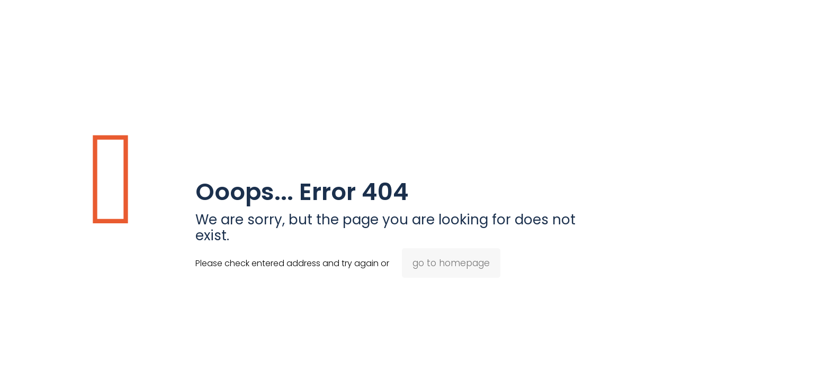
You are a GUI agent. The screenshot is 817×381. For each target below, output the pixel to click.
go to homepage (451, 263)
